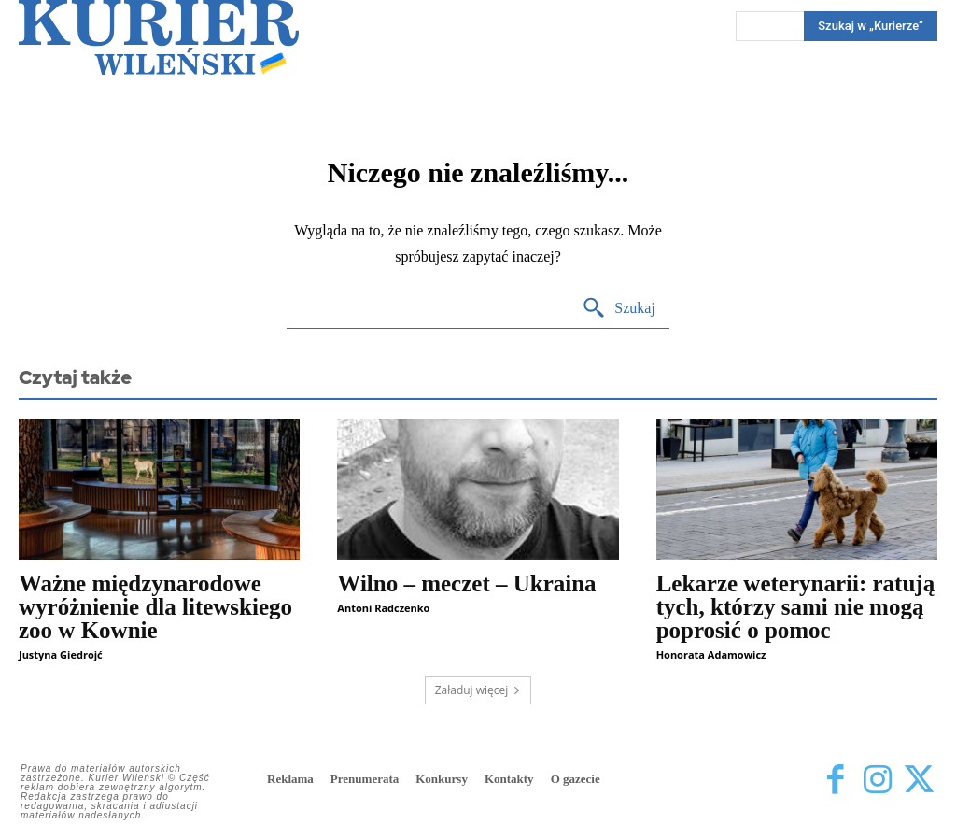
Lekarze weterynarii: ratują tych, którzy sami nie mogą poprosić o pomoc (795, 607)
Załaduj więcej (478, 690)
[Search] (618, 309)
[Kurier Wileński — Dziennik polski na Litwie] (159, 37)
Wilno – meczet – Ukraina (466, 583)
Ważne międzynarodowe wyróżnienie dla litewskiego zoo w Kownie (155, 607)
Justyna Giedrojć (61, 654)
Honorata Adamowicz (711, 654)
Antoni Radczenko (383, 608)
